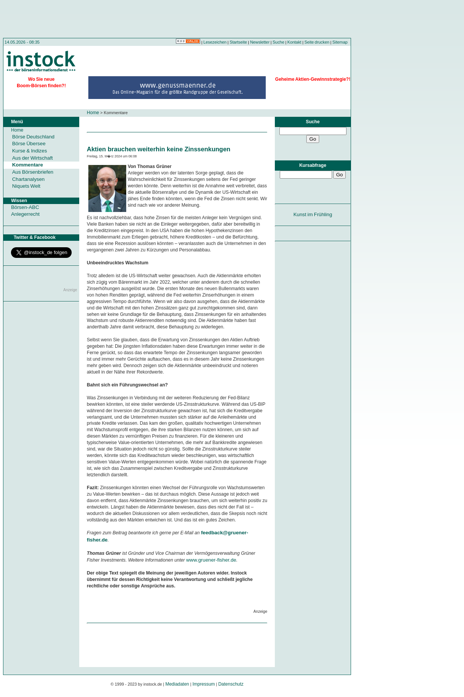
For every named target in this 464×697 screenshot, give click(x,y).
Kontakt (294, 42)
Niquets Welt (26, 186)
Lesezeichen (215, 42)
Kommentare (27, 165)
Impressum (204, 684)
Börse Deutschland (33, 137)
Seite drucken (316, 42)
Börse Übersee (28, 143)
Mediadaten (177, 684)
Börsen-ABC (25, 207)
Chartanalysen (28, 179)
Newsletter (260, 42)
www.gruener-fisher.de (211, 560)
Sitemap (340, 42)
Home (93, 112)
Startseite (238, 42)
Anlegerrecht (25, 214)
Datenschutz (231, 684)
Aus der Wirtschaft (32, 158)
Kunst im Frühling (312, 214)
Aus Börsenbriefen (32, 172)
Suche (278, 42)
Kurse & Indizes (29, 151)
